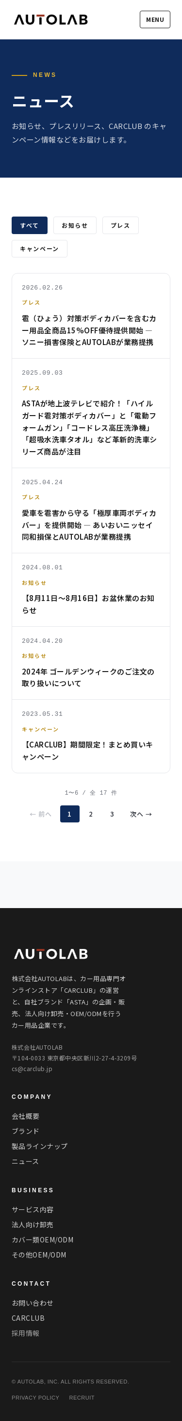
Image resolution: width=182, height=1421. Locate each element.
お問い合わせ (33, 1303)
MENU (155, 19)
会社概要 (26, 1116)
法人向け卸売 (33, 1224)
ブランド (26, 1131)
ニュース (25, 1161)
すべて (29, 225)
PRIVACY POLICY (35, 1398)
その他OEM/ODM (39, 1254)
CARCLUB (28, 1318)
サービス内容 (33, 1209)
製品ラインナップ (40, 1146)
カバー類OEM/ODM (42, 1239)
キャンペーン (39, 248)
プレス (121, 225)
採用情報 (26, 1333)
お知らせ (75, 225)
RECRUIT (82, 1398)
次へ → (141, 814)
